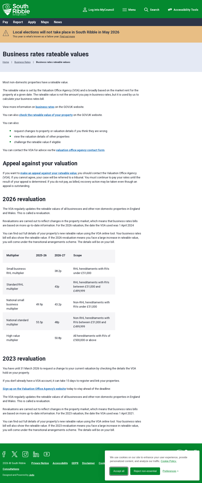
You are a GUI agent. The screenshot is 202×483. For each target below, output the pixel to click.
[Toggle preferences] (171, 471)
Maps (45, 22)
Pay (5, 22)
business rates (45, 107)
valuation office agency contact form (80, 150)
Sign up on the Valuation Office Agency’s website (34, 388)
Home (6, 62)
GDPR (75, 463)
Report (18, 22)
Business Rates (23, 62)
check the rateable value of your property (46, 115)
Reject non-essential (145, 471)
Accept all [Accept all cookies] (118, 471)
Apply (32, 22)
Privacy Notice (40, 463)
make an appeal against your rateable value (48, 173)
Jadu (31, 475)
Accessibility (60, 463)
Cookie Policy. (169, 461)
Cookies (104, 463)
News (58, 22)
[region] (72, 298)
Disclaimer (88, 463)
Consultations (11, 469)
